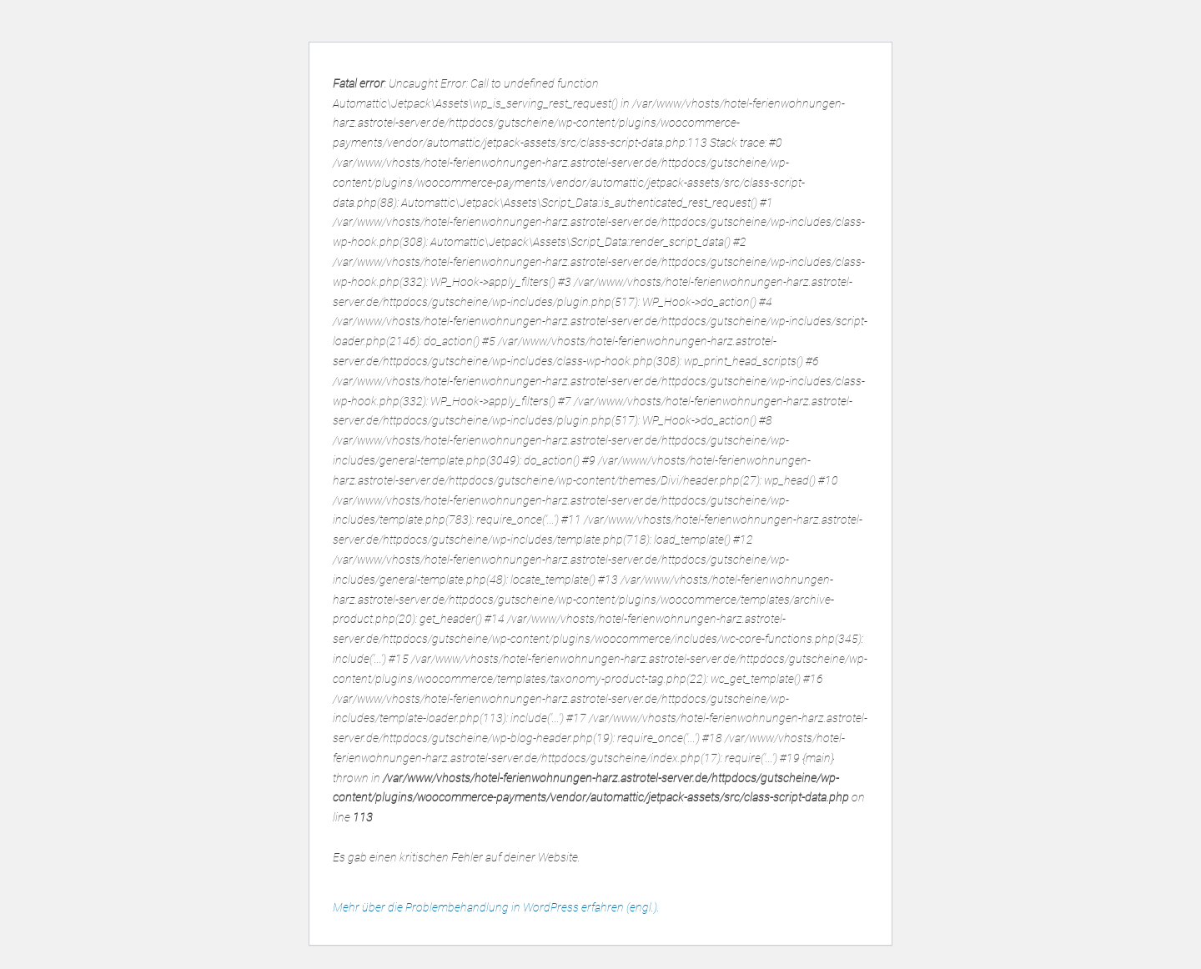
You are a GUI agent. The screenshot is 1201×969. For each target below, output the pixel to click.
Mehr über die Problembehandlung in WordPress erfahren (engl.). (496, 907)
